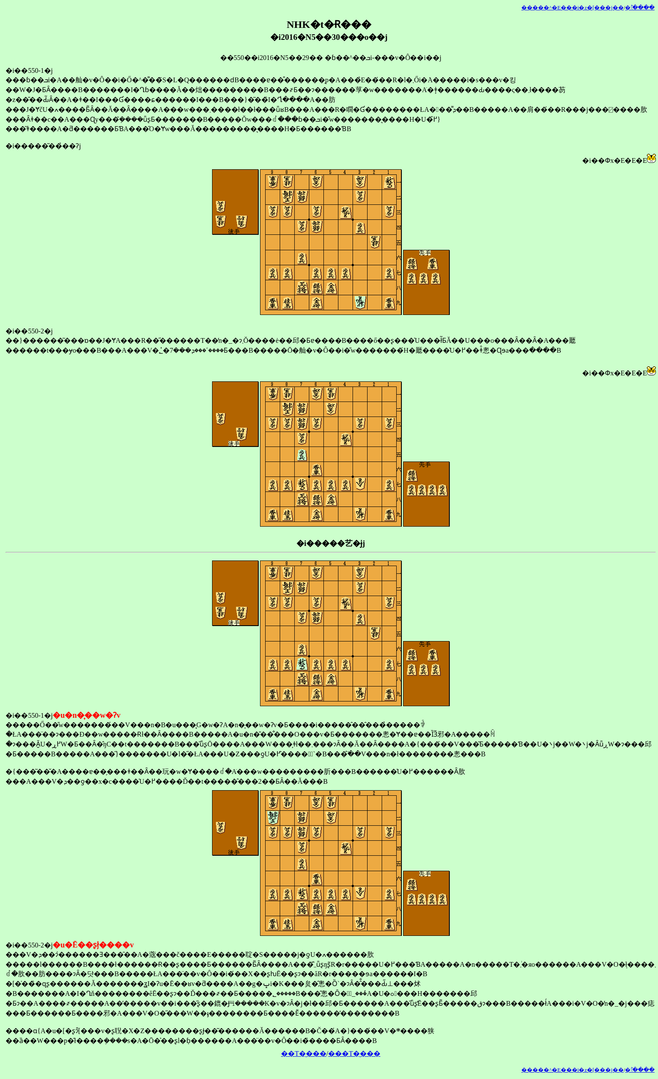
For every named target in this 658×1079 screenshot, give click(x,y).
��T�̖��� (303, 1053)
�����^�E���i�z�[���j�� (572, 8)
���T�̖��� (354, 1053)
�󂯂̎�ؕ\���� (640, 8)
